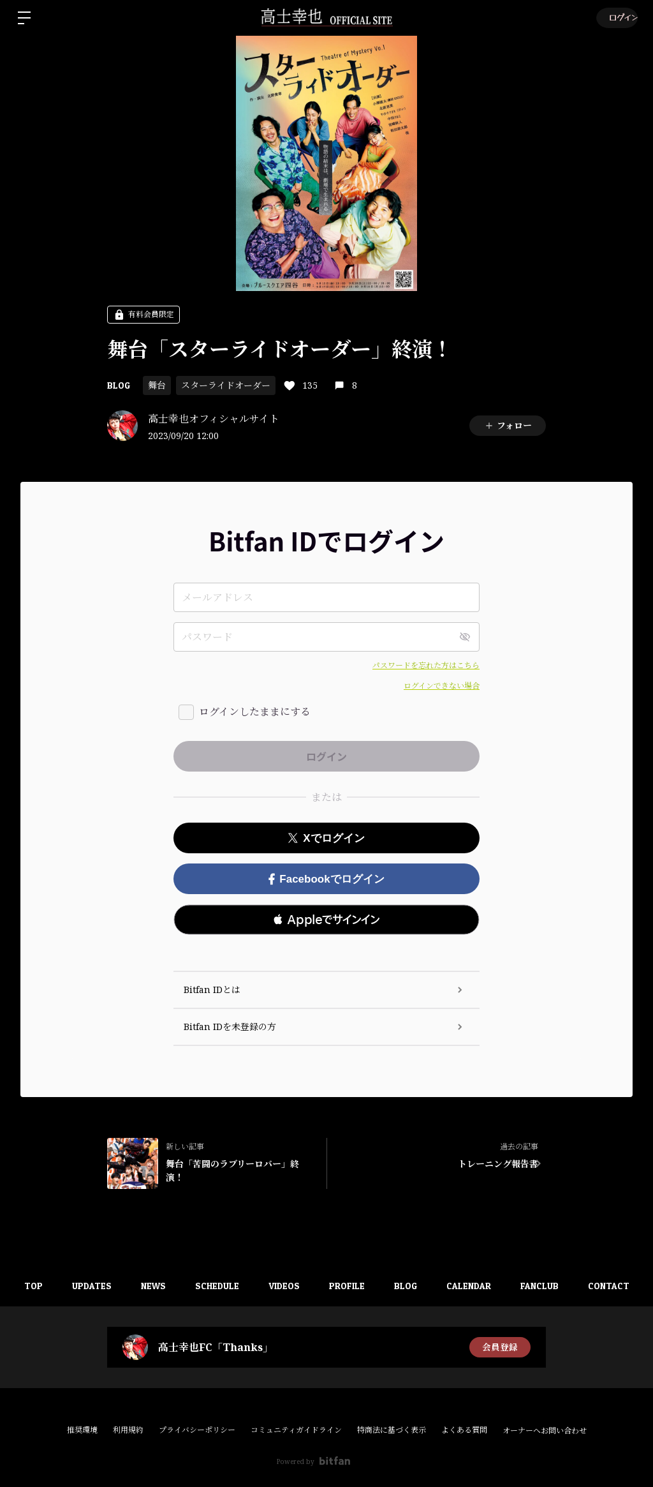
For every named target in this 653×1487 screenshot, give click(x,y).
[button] (326, 919)
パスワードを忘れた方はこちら (426, 665)
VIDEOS (286, 1285)
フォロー (508, 425)
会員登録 (500, 1347)
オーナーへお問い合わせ (545, 1431)
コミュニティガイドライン (296, 1429)
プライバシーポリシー (197, 1429)
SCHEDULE (216, 1285)
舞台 (157, 385)
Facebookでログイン (326, 879)
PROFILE (351, 1285)
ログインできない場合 (442, 685)
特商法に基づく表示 (391, 1429)
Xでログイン (326, 838)
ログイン (615, 17)
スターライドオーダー (225, 385)
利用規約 (128, 1429)
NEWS (150, 1285)
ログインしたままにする (255, 712)
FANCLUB (551, 1285)
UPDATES (86, 1285)
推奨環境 (82, 1429)
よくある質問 (464, 1429)
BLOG (118, 385)
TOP (25, 1285)
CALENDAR (478, 1285)
